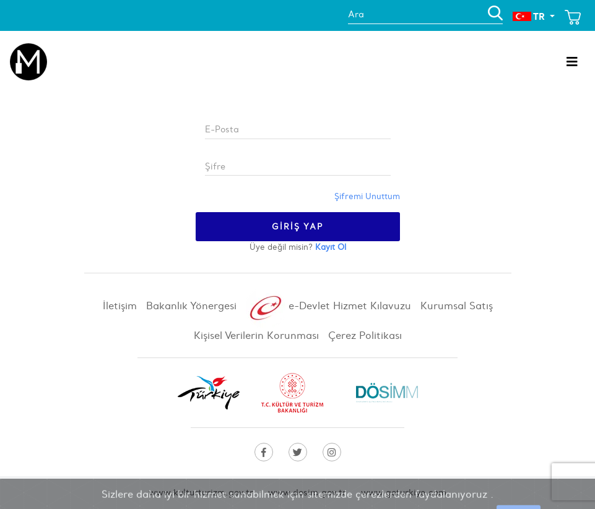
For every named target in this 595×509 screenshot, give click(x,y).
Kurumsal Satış (456, 305)
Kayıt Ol (330, 247)
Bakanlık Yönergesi (193, 305)
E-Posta (222, 129)
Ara (356, 14)
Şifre (215, 166)
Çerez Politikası (365, 335)
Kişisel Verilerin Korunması (258, 335)
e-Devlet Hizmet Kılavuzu (330, 306)
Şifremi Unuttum (367, 196)
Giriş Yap (298, 226)
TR (530, 16)
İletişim (121, 305)
